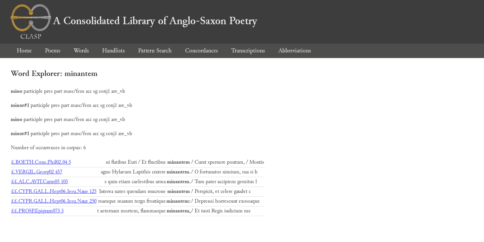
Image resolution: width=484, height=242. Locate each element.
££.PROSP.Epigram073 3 (37, 211)
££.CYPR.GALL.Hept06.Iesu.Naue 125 (53, 191)
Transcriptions (248, 50)
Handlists (113, 50)
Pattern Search (155, 50)
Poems (52, 50)
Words (81, 50)
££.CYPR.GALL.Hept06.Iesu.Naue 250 (53, 201)
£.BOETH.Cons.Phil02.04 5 (41, 162)
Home (24, 50)
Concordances (201, 50)
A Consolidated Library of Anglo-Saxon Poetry (134, 21)
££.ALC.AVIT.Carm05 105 (39, 182)
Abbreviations (294, 50)
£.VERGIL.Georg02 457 (36, 172)
